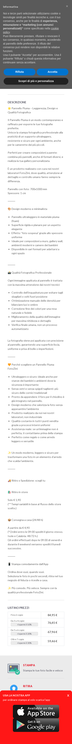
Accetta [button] (52, 71)
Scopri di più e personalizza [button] (36, 81)
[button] (67, 6)
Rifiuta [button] (19, 71)
